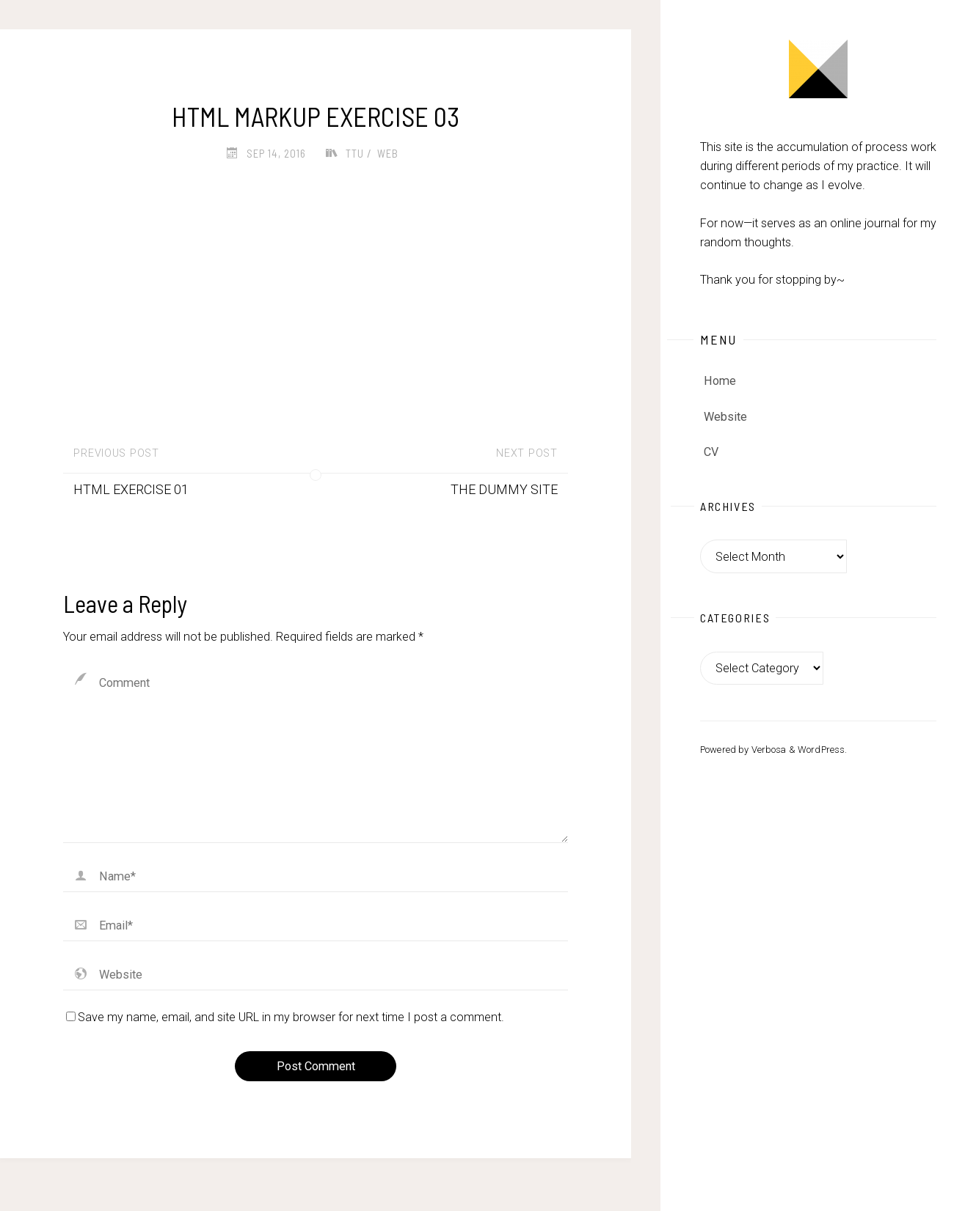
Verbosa (767, 749)
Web (387, 153)
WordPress (821, 749)
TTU (355, 153)
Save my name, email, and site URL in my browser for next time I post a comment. (285, 1017)
